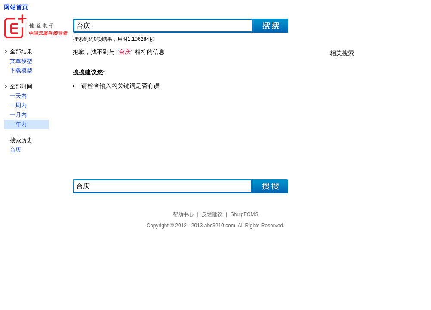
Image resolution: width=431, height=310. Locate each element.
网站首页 (16, 7)
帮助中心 (183, 214)
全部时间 (21, 86)
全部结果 (21, 51)
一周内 (18, 105)
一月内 (18, 115)
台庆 (15, 149)
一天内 (18, 96)
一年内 (18, 124)
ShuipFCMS (245, 214)
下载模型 (21, 70)
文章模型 (21, 61)
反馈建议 (212, 214)
